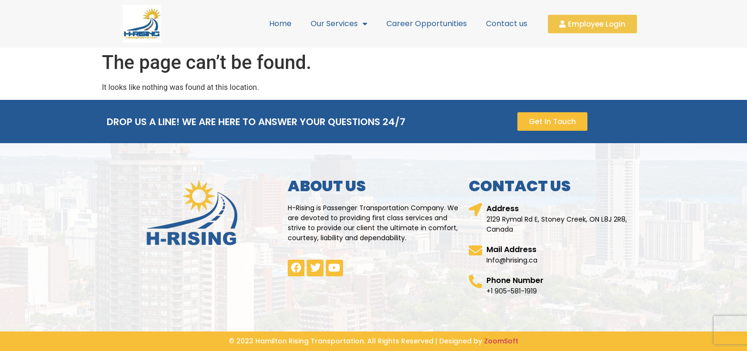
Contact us (506, 23)
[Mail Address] (475, 250)
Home (280, 23)
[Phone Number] (475, 281)
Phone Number (515, 280)
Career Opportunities (426, 23)
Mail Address (511, 249)
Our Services (339, 23)
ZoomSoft (501, 341)
